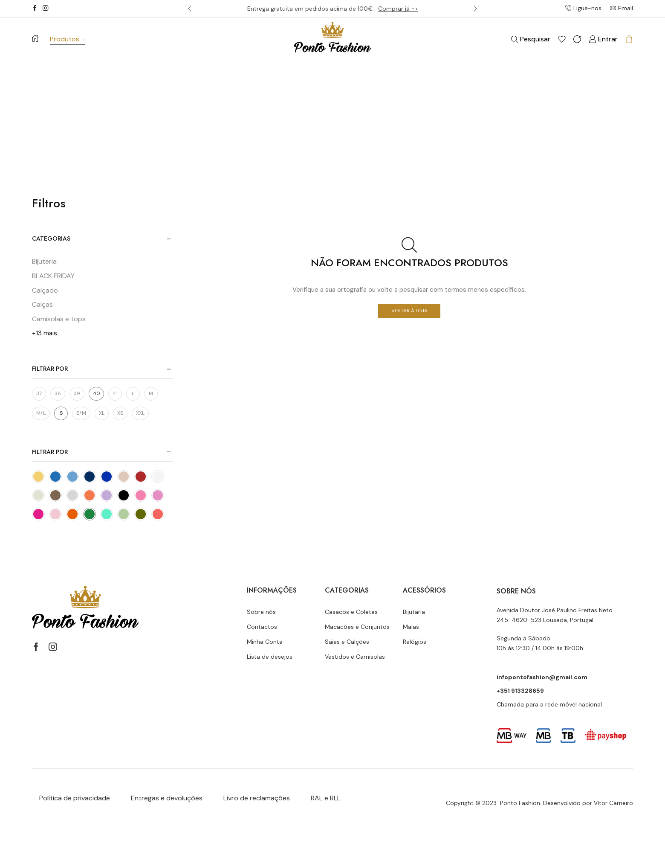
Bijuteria (44, 261)
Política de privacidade (74, 798)
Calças (42, 304)
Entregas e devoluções (166, 798)
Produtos (67, 39)
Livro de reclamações (256, 798)
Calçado (45, 290)
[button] (190, 8)
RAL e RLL (326, 798)
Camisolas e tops (59, 318)
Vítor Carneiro (613, 803)
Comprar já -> (398, 8)
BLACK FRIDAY (53, 275)
